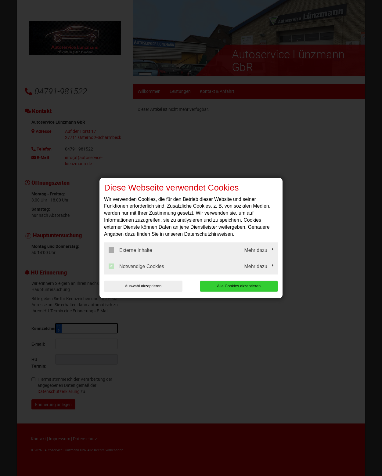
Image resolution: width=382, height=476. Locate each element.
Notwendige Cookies (136, 266)
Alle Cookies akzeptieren (239, 286)
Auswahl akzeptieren (143, 286)
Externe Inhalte (130, 250)
